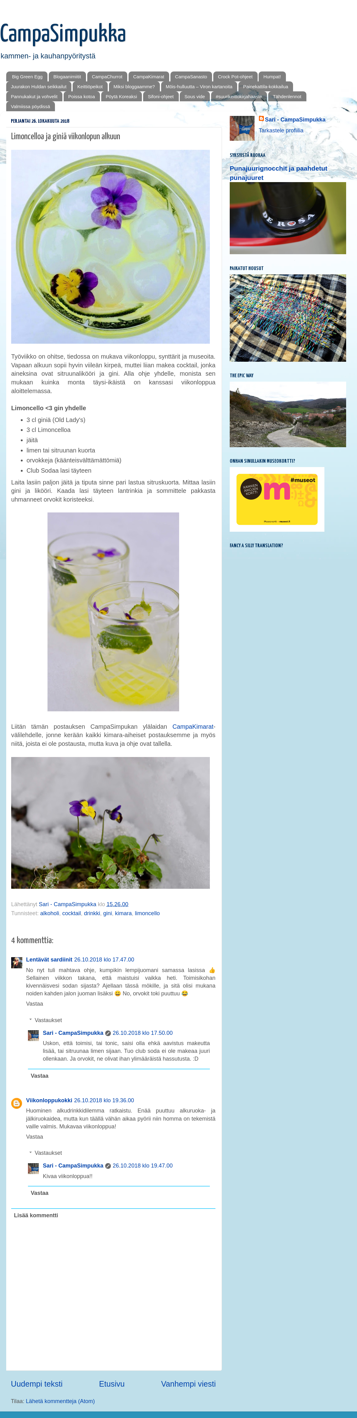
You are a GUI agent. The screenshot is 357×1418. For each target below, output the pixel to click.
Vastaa (34, 1004)
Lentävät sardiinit (49, 960)
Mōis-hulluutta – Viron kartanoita (199, 86)
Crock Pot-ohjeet (235, 76)
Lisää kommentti (36, 1215)
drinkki (92, 913)
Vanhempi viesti (188, 1383)
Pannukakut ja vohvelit (34, 96)
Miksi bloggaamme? (134, 86)
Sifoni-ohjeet (161, 96)
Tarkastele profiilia (281, 130)
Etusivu (112, 1383)
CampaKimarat (148, 76)
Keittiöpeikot (90, 86)
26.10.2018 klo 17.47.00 (104, 960)
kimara (123, 913)
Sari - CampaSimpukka (73, 1033)
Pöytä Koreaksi (121, 96)
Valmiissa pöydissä (30, 106)
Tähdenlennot (287, 96)
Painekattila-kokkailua (265, 86)
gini (107, 913)
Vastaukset (48, 1020)
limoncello (147, 913)
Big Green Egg (27, 76)
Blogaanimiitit (67, 76)
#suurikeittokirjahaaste (239, 96)
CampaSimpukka (63, 34)
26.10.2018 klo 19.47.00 (143, 1166)
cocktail (71, 913)
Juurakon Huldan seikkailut (38, 86)
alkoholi (49, 913)
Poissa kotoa (81, 96)
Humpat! (272, 76)
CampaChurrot (107, 76)
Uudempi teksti (37, 1383)
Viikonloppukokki (49, 1100)
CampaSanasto (191, 76)
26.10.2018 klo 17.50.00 (143, 1033)
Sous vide (194, 96)
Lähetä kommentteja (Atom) (60, 1401)
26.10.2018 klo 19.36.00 (104, 1100)
